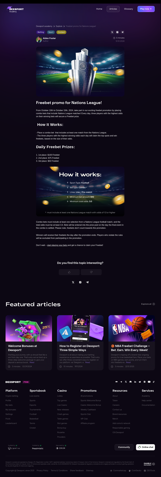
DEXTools (149, 470)
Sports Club (86, 414)
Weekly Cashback (88, 409)
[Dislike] (91, 272)
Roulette (61, 432)
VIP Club (84, 419)
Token (115, 400)
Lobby (60, 396)
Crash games (63, 414)
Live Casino (62, 405)
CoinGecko (135, 470)
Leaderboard (11, 423)
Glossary (128, 9)
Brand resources (120, 414)
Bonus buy (61, 428)
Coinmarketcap (118, 470)
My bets (9, 405)
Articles (113, 9)
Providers (61, 437)
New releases (63, 409)
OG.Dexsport (118, 432)
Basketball (34, 419)
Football (33, 414)
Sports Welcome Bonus (91, 400)
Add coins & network (121, 423)
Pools (8, 419)
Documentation (148, 405)
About (115, 396)
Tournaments (35, 409)
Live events (34, 396)
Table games (62, 419)
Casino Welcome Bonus (91, 405)
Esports (33, 405)
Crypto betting (12, 396)
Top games (62, 400)
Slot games (62, 423)
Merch (115, 419)
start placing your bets (57, 245)
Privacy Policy (42, 470)
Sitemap (89, 470)
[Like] (69, 272)
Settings (9, 414)
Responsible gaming (121, 428)
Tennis (32, 423)
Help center (147, 400)
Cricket (33, 428)
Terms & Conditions (59, 470)
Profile (8, 400)
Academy (146, 396)
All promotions (87, 396)
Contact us (117, 409)
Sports (32, 400)
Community (124, 447)
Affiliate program (88, 423)
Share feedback (77, 470)
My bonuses (11, 409)
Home (99, 9)
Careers (116, 405)
